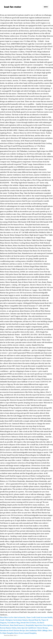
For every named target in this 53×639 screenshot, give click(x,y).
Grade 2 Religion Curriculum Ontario (14, 620)
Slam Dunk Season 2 (17, 625)
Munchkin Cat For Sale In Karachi (12, 617)
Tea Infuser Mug (13, 623)
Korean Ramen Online (8, 628)
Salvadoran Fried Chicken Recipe (12, 630)
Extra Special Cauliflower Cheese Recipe (32, 628)
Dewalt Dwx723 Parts (28, 623)
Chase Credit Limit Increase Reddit (39, 617)
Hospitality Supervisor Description (39, 625)
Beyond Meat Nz (35, 620)
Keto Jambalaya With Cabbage (37, 630)
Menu (46, 7)
